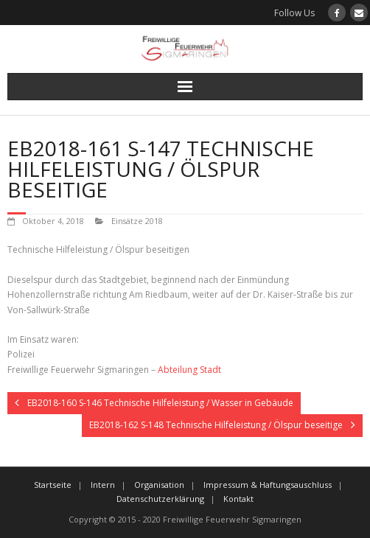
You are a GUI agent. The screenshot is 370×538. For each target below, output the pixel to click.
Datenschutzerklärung (160, 498)
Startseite (52, 484)
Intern (103, 484)
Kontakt (238, 498)
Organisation (159, 484)
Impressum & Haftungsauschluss (267, 484)
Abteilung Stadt (189, 369)
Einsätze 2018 (137, 220)
